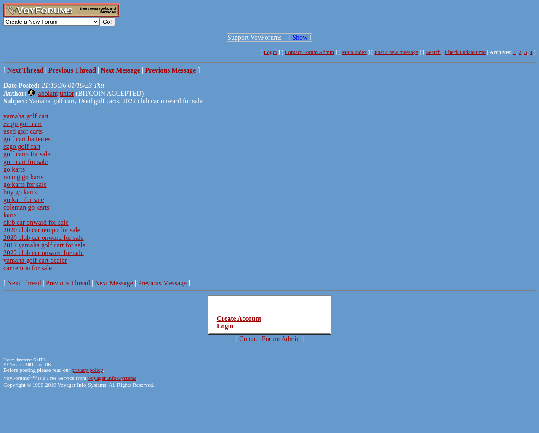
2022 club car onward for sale (43, 252)
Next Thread (24, 283)
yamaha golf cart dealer (35, 260)
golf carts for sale (27, 154)
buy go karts (20, 192)
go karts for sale (25, 184)
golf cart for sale (25, 161)
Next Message (114, 283)
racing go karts (23, 176)
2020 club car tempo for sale (41, 230)
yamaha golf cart (26, 116)
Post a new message (396, 52)
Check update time (465, 52)
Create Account (239, 318)
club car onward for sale (36, 222)
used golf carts (23, 131)
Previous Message (162, 283)
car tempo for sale (27, 268)
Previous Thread (68, 283)
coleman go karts (26, 207)
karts (9, 214)
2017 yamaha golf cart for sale (44, 245)
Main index (354, 52)
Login (270, 52)
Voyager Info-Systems (112, 378)
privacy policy (87, 370)
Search (433, 52)
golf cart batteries (27, 139)
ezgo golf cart (21, 146)
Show (299, 37)
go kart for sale (23, 199)
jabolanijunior (55, 93)
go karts (14, 169)
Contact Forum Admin (309, 52)
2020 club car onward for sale (43, 237)
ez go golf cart (22, 123)
